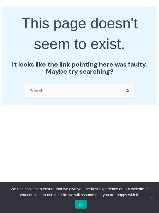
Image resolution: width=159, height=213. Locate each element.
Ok (80, 204)
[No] (152, 197)
